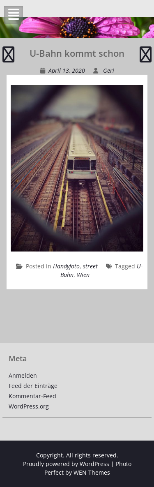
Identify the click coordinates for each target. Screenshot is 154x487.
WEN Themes (92, 472)
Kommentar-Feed (32, 396)
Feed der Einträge (33, 386)
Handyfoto (66, 266)
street (90, 266)
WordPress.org (29, 406)
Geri (108, 70)
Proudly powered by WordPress (66, 464)
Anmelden (23, 375)
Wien (83, 275)
